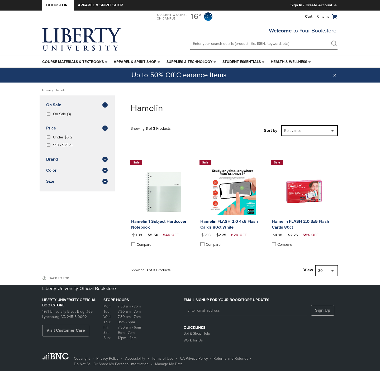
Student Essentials (241, 62)
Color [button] (77, 170)
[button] (334, 75)
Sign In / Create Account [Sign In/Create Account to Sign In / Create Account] (314, 5)
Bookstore (58, 5)
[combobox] (309, 130)
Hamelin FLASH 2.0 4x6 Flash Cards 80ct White (229, 224)
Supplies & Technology (189, 62)
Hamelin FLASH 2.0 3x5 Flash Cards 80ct (300, 224)
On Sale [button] (77, 105)
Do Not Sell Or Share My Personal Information (111, 364)
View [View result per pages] (308, 270)
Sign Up (322, 310)
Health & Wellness (289, 62)
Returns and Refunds (230, 358)
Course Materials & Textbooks (73, 62)
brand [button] (77, 159)
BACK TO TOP (59, 278)
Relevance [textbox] (292, 130)
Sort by (270, 130)
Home (46, 90)
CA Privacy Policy (194, 358)
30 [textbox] (320, 270)
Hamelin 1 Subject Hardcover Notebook (159, 224)
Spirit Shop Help (197, 333)
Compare (141, 244)
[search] (334, 44)
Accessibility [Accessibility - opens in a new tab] (135, 358)
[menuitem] (75, 62)
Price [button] (77, 128)
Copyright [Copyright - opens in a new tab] (82, 358)
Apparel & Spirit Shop (100, 5)
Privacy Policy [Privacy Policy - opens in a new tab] (107, 358)
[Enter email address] (245, 310)
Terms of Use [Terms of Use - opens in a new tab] (162, 358)
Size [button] (77, 182)
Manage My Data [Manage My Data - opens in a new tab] (168, 364)
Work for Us (193, 340)
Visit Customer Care (65, 330)
